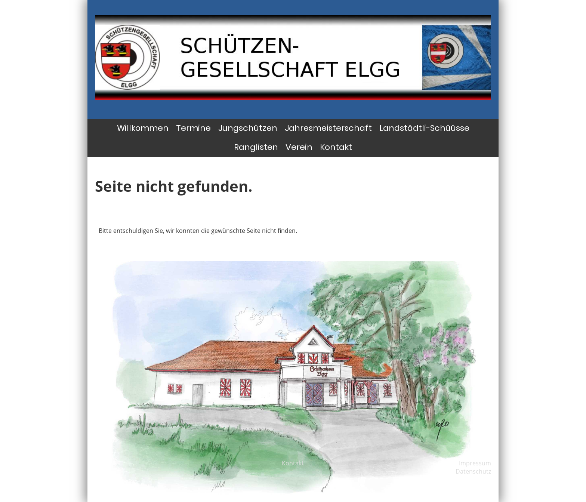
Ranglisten (256, 147)
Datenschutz (473, 471)
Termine (193, 128)
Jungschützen (247, 128)
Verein (299, 147)
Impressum (475, 463)
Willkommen (143, 128)
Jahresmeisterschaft (328, 128)
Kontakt (336, 147)
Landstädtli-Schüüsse (424, 128)
